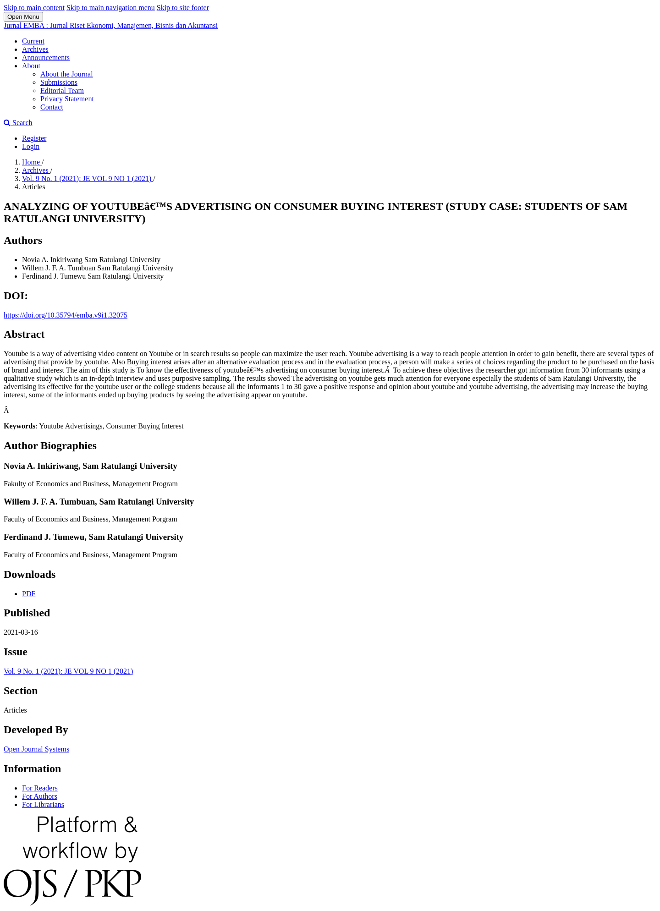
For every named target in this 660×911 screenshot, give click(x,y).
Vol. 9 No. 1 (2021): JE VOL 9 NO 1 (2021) (87, 178)
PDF (28, 594)
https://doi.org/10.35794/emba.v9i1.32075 (65, 315)
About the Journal (66, 74)
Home (32, 162)
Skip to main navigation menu (110, 7)
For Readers (40, 788)
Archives (35, 49)
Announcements (46, 57)
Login (30, 146)
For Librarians (43, 804)
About (31, 66)
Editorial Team (62, 90)
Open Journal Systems (36, 749)
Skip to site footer (183, 7)
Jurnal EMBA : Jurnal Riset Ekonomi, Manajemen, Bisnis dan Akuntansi (111, 25)
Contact (51, 107)
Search (18, 122)
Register (34, 138)
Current (33, 41)
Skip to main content (34, 7)
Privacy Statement (67, 99)
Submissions (58, 82)
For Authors (39, 796)
